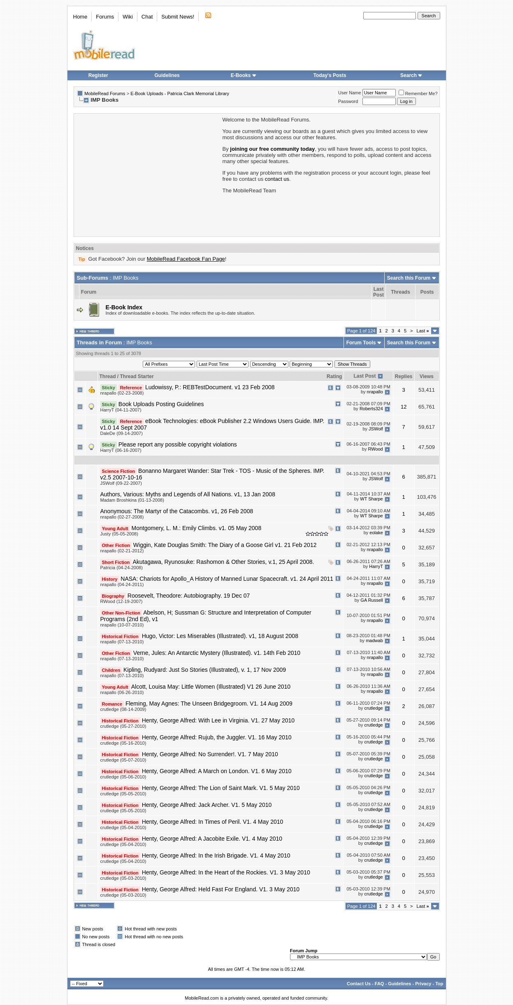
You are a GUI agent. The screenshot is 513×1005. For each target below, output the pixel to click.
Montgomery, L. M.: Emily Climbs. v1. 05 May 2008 (197, 528)
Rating (334, 376)
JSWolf (376, 428)
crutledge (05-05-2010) (123, 793)
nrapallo (375, 391)
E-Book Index (124, 307)
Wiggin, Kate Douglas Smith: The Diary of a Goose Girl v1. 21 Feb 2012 (225, 545)
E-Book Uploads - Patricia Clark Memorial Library (179, 93)
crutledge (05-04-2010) (123, 827)
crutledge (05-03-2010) (123, 878)
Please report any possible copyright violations (177, 444)
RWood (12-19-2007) (121, 601)
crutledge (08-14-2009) (123, 709)
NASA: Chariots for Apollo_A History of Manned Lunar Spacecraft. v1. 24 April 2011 (227, 578)
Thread (108, 376)
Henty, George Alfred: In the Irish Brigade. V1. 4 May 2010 (216, 855)
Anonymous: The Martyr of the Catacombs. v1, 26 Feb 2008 (176, 511)
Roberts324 (371, 408)
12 (403, 407)
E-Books (244, 75)
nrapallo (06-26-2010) (122, 692)
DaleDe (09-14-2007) (121, 433)
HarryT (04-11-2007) (121, 409)
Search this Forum (408, 278)
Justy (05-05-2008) (119, 533)
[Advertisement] (148, 174)
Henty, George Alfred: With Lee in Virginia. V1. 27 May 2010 (218, 720)
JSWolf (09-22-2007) (121, 483)
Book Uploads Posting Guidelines (161, 404)
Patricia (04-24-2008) (121, 567)
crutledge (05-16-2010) (123, 743)
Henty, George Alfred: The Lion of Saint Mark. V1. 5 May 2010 (221, 788)
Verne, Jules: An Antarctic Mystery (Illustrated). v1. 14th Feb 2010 (216, 653)
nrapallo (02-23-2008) (122, 392)
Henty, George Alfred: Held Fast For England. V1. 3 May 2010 (220, 889)
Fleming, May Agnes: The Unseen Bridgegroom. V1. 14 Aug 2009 (208, 703)
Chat (147, 17)
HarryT (376, 566)
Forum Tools (361, 343)
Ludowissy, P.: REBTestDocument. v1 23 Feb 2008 (210, 387)
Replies (404, 376)
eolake (376, 532)
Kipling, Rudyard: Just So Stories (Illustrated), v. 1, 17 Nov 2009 (204, 669)
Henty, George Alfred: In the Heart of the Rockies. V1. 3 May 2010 (226, 872)
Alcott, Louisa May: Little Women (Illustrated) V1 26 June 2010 (210, 686)
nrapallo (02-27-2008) (122, 516)
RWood (375, 448)
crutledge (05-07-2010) (123, 759)
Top (439, 983)
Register (98, 75)
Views (427, 376)
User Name (349, 92)
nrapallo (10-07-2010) (122, 624)
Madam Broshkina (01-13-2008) (132, 500)
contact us (277, 179)
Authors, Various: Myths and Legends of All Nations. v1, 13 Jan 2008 (187, 494)
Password (348, 101)
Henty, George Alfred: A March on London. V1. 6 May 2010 (217, 771)
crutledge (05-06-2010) (123, 776)
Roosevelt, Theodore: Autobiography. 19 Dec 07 (189, 595)
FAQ (379, 983)
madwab (374, 640)
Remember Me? (418, 93)
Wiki (128, 17)
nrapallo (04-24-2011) (122, 584)
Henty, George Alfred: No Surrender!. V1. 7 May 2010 (210, 754)
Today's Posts (329, 75)
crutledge (373, 708)
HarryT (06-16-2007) (121, 450)
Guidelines (166, 75)
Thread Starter (137, 376)
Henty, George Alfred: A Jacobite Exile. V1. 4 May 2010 (212, 838)
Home (80, 17)
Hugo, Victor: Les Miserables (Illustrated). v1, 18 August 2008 (220, 636)
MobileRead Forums (104, 93)
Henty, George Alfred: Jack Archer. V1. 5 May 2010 (207, 805)
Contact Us (359, 983)
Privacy (423, 983)
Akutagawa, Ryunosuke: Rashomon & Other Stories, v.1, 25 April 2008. (223, 562)
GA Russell (371, 600)
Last (423, 330)
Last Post (364, 376)
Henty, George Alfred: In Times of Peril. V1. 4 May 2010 (212, 821)
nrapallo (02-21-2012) (122, 550)
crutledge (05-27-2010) (123, 726)
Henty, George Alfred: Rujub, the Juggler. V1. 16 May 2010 (217, 737)
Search (411, 75)
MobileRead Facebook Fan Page (186, 259)
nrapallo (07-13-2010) (122, 641)
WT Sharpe (371, 498)
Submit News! (177, 17)
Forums (105, 17)
